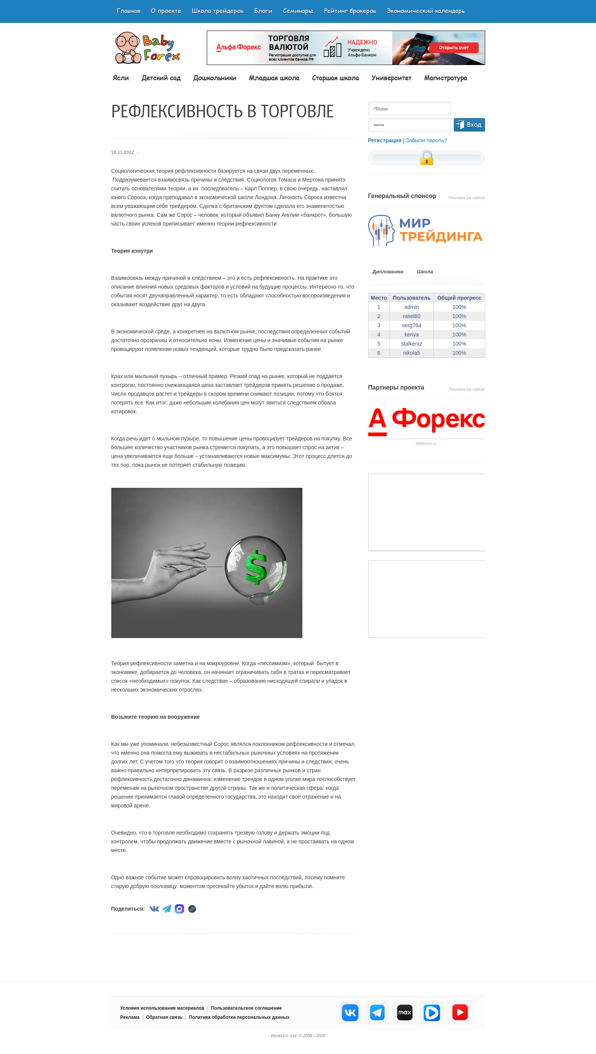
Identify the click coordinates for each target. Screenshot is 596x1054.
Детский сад (160, 77)
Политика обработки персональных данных (239, 1017)
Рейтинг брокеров (350, 10)
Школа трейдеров (218, 10)
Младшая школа (274, 77)
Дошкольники (214, 77)
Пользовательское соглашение (246, 1008)
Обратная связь (164, 1017)
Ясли (121, 77)
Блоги (263, 10)
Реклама (130, 1017)
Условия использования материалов (162, 1008)
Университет (391, 77)
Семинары (298, 10)
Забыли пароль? (426, 140)
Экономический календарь (426, 10)
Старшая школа (335, 77)
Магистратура (445, 77)
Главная (128, 10)
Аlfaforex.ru (426, 443)
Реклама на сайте (466, 197)
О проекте (166, 10)
